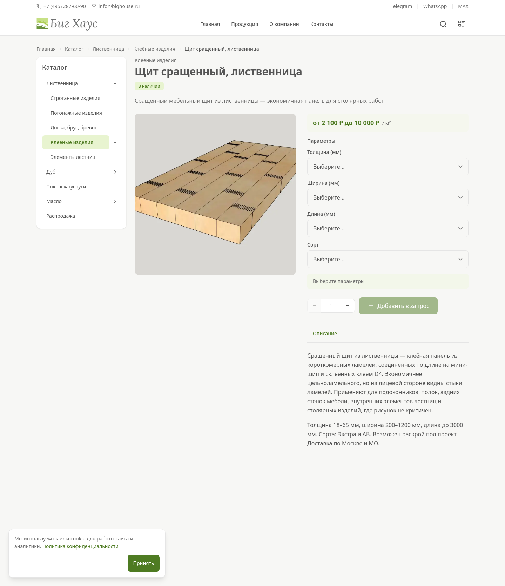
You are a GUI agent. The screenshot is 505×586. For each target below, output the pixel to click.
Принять (143, 563)
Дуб (50, 171)
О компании (284, 24)
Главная (210, 24)
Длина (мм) (321, 213)
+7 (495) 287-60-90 (61, 6)
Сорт (313, 244)
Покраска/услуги (66, 186)
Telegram (401, 6)
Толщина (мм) (324, 152)
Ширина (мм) (323, 183)
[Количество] (331, 306)
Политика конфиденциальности (80, 546)
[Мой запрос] (461, 24)
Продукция (244, 24)
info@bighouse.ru (116, 6)
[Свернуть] (115, 83)
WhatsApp (435, 6)
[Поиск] (443, 24)
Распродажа (60, 216)
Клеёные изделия (154, 49)
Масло (54, 201)
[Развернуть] (115, 171)
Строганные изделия (75, 98)
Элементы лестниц (72, 157)
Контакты (322, 24)
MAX (463, 6)
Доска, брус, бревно (74, 127)
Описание (325, 333)
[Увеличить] (348, 306)
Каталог (74, 49)
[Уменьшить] (314, 306)
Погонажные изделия (76, 112)
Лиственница (108, 49)
